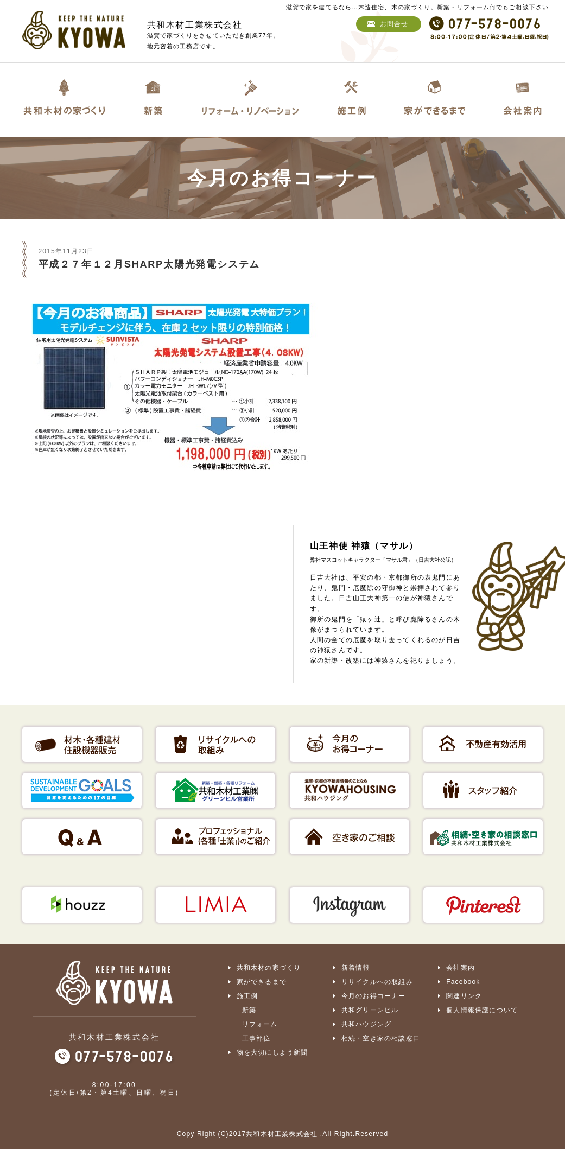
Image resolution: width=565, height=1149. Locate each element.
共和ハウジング (366, 1024)
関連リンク (464, 996)
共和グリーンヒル (370, 1010)
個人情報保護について (482, 1010)
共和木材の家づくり (269, 968)
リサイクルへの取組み (377, 982)
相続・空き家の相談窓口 (380, 1038)
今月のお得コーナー (373, 996)
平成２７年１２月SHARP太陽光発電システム (150, 264)
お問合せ (394, 24)
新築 (249, 1010)
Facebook (463, 982)
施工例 (247, 996)
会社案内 (460, 968)
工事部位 (256, 1038)
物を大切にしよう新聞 (272, 1052)
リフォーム (260, 1024)
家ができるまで (262, 982)
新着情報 (355, 968)
